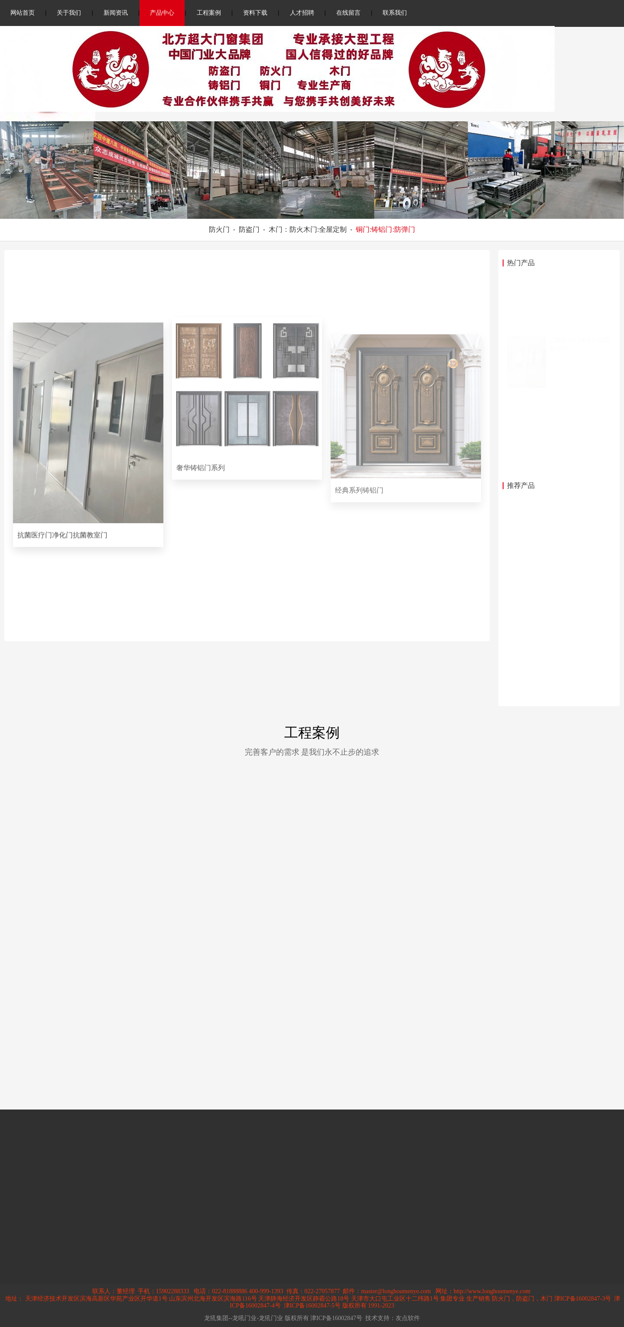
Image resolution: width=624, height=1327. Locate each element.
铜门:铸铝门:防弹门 (385, 229)
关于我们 (69, 13)
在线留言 (348, 13)
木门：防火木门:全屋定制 (308, 229)
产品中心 (162, 13)
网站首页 (22, 13)
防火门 (219, 229)
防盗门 (249, 229)
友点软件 (408, 1318)
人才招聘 (302, 13)
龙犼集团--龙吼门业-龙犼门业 (243, 1318)
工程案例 (209, 13)
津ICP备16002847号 (336, 1318)
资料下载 (255, 13)
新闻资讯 (116, 13)
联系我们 (395, 13)
